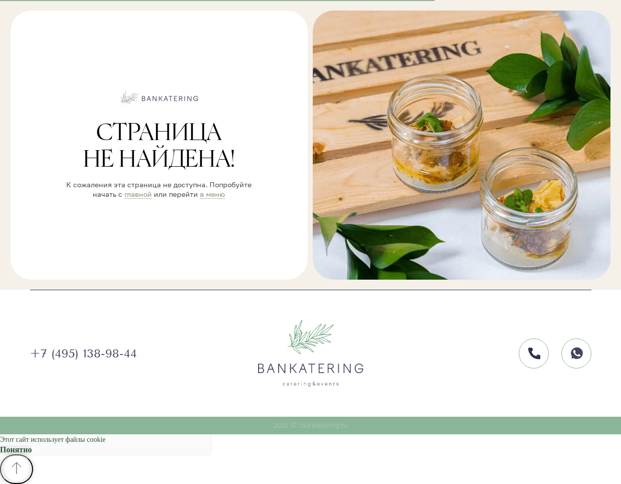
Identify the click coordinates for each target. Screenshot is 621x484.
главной (138, 194)
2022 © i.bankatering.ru (311, 425)
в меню (212, 194)
